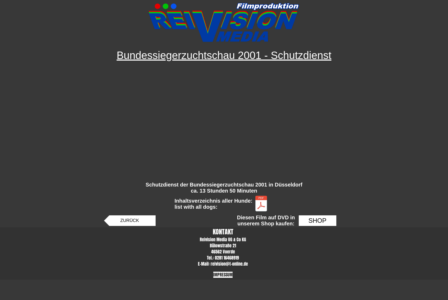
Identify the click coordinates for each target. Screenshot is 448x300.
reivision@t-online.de (229, 264)
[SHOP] (317, 220)
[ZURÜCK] (130, 220)
